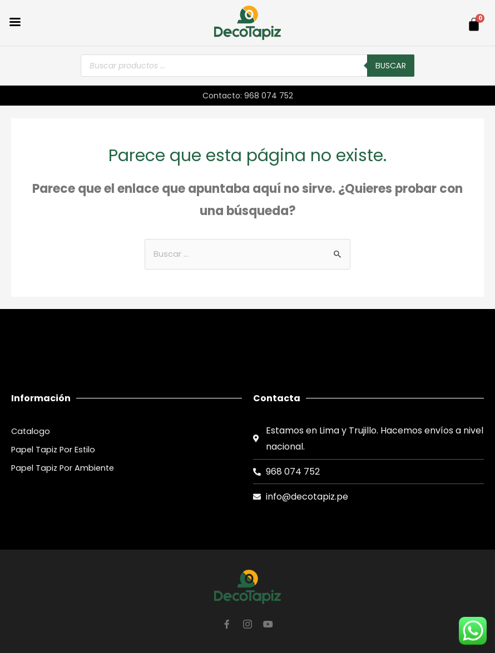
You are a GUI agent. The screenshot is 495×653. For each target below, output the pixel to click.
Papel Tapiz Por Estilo (53, 449)
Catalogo (30, 431)
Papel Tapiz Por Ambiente (62, 467)
